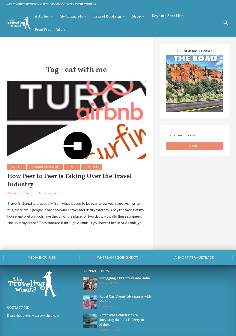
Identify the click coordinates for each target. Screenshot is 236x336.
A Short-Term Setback (194, 257)
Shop (136, 16)
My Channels (71, 16)
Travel (71, 166)
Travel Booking (107, 16)
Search (195, 146)
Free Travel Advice (51, 29)
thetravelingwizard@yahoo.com (37, 315)
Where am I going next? (118, 257)
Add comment (48, 193)
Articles (42, 16)
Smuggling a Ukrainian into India (124, 278)
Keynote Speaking (168, 16)
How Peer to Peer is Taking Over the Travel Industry (69, 180)
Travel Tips (91, 166)
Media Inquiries (42, 257)
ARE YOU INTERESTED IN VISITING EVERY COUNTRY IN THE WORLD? (51, 4)
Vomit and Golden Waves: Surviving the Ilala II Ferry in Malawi (121, 320)
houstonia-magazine (44, 166)
